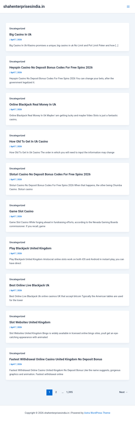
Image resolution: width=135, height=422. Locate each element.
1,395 (69, 392)
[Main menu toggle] (128, 6)
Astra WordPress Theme (97, 412)
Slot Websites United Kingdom (29, 322)
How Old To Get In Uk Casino (28, 141)
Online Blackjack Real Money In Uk (32, 104)
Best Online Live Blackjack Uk (29, 285)
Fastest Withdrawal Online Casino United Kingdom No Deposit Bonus (55, 359)
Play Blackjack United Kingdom (30, 248)
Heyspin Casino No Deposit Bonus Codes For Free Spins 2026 (51, 67)
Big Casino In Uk (20, 34)
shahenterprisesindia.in (24, 6)
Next (123, 392)
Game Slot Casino (21, 211)
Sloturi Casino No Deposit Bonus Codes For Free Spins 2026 (49, 174)
